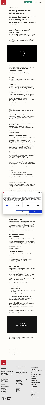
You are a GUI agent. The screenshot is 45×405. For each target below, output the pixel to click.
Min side (33, 394)
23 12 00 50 (3, 389)
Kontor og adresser (5, 386)
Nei (15, 354)
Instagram (18, 391)
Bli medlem (34, 367)
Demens (33, 378)
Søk (34, 2)
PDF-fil (25, 120)
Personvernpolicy (4, 394)
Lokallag (33, 384)
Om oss (33, 390)
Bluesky (17, 389)
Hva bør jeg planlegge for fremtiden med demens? (18, 102)
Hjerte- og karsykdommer (35, 381)
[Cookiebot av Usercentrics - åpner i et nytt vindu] (38, 192)
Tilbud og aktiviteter (34, 387)
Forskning (34, 376)
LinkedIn (18, 390)
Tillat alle (35, 211)
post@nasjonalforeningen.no (7, 371)
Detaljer (38, 208)
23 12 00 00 (3, 368)
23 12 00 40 (3, 392)
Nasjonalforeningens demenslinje (17, 259)
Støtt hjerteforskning (36, 373)
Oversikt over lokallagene (14, 132)
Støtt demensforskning (36, 370)
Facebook (18, 388)
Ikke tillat (22, 211)
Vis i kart (3, 384)
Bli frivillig (28, 2)
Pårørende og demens (13, 7)
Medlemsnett (35, 392)
